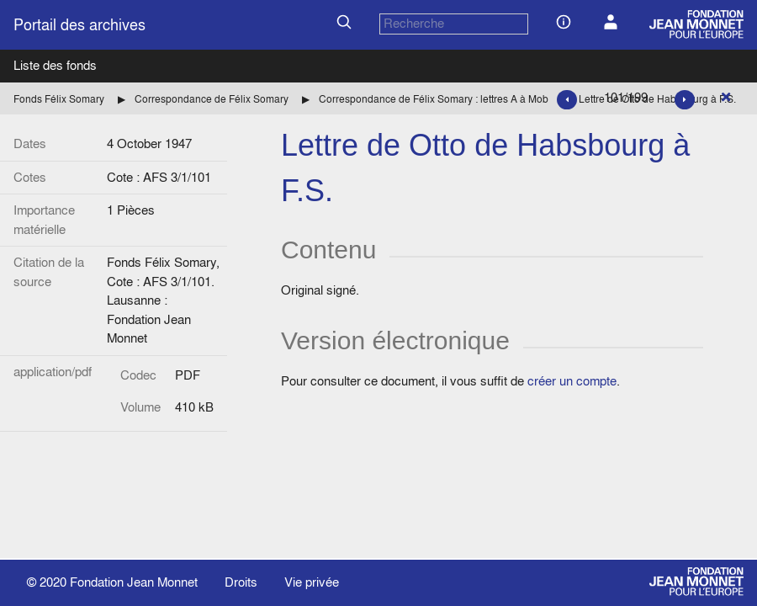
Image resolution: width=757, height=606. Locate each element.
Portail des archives (79, 24)
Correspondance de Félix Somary (212, 99)
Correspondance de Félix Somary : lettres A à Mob (433, 99)
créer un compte (572, 381)
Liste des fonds (55, 65)
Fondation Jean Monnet (134, 582)
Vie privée (311, 582)
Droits (241, 582)
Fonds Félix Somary (58, 99)
